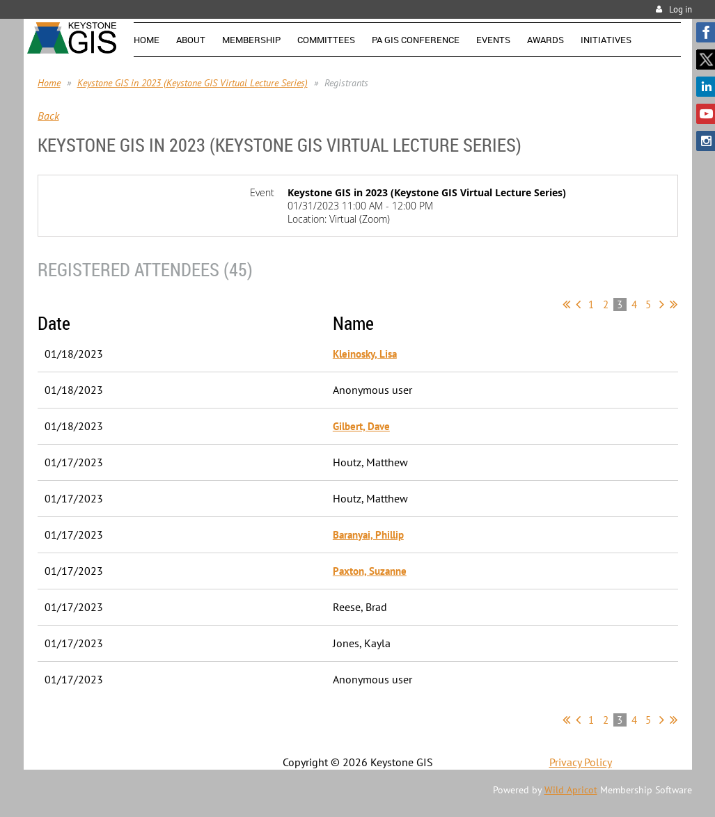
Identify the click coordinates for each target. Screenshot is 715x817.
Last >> (673, 304)
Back (48, 115)
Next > (662, 304)
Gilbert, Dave (361, 426)
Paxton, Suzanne (370, 571)
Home (49, 83)
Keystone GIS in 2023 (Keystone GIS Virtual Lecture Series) (192, 83)
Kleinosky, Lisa (365, 353)
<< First (566, 304)
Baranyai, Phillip (368, 534)
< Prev (578, 304)
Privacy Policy (580, 762)
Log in (680, 9)
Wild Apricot (570, 790)
